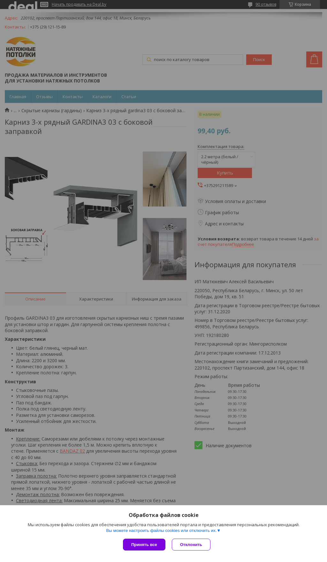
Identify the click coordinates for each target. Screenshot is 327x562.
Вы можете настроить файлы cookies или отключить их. (161, 530)
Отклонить (191, 544)
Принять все (144, 544)
